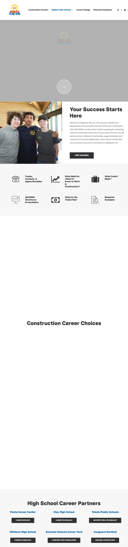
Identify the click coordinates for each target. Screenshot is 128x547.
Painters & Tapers (42, 500)
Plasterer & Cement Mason (46, 511)
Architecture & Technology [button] (105, 333)
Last (97, 387)
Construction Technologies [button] (64, 353)
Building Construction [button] (105, 353)
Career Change (78, 8)
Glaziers (7, 521)
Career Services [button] (23, 333)
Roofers (38, 516)
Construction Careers (33, 8)
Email (70, 392)
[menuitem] (33, 8)
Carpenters (9, 505)
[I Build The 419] (11, 8)
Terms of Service (52, 543)
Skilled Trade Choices (57, 8)
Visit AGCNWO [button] (82, 155)
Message (74, 402)
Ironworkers (9, 511)
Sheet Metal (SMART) (44, 505)
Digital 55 (35, 534)
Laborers (8, 516)
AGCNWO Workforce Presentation (31, 200)
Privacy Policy (39, 543)
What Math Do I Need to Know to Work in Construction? (72, 182)
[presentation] (84, 430)
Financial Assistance (98, 8)
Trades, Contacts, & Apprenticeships (33, 179)
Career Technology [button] (64, 333)
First (69, 387)
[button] (113, 8)
